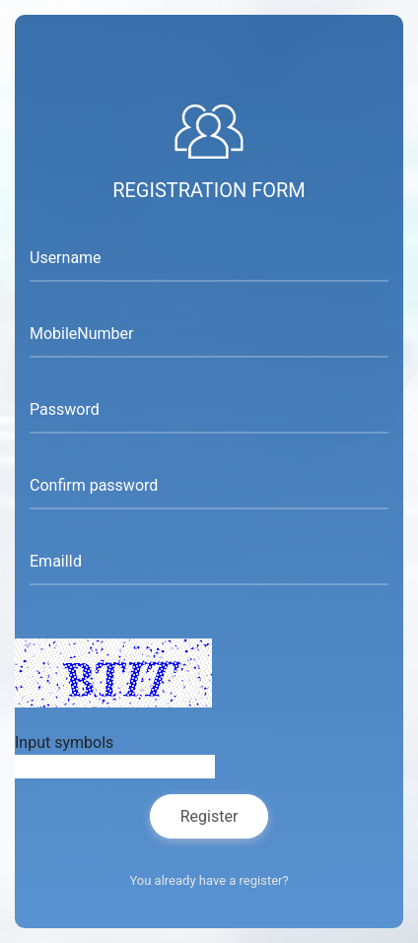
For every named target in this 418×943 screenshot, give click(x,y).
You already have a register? (208, 880)
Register (209, 816)
